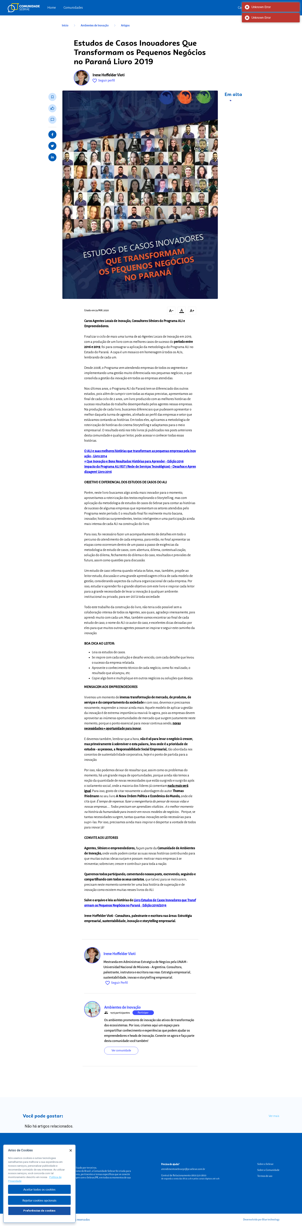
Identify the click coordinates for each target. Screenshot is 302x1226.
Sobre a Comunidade (268, 1170)
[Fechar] (70, 1152)
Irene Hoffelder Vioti (108, 75)
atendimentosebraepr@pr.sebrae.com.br (183, 1169)
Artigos (125, 25)
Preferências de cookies (39, 1212)
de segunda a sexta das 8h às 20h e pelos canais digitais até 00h (190, 1178)
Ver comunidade (121, 1050)
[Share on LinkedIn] (52, 157)
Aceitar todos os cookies (39, 1191)
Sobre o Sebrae (265, 1164)
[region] (39, 1185)
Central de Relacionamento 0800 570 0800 (183, 1175)
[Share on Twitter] (52, 146)
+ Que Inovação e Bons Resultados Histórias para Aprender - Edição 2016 (134, 461)
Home (51, 7)
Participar (143, 1012)
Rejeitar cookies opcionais (39, 1202)
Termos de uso (264, 1176)
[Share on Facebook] (52, 134)
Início (69, 25)
